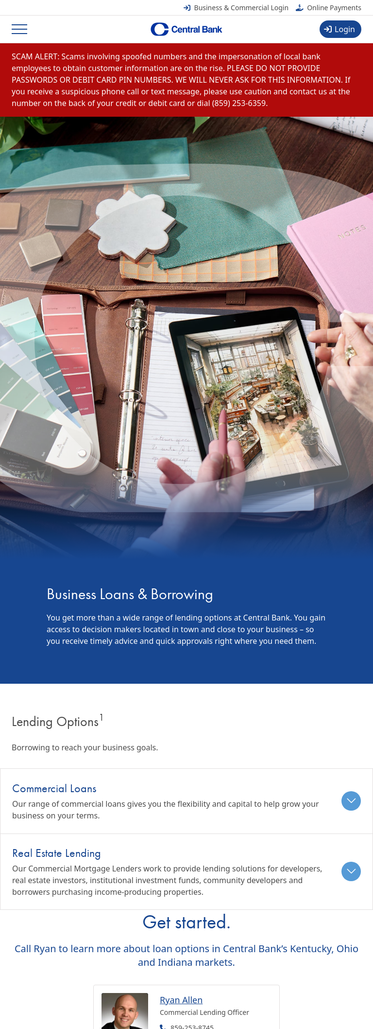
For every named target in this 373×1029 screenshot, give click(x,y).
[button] (186, 801)
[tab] (186, 801)
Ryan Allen (181, 1000)
